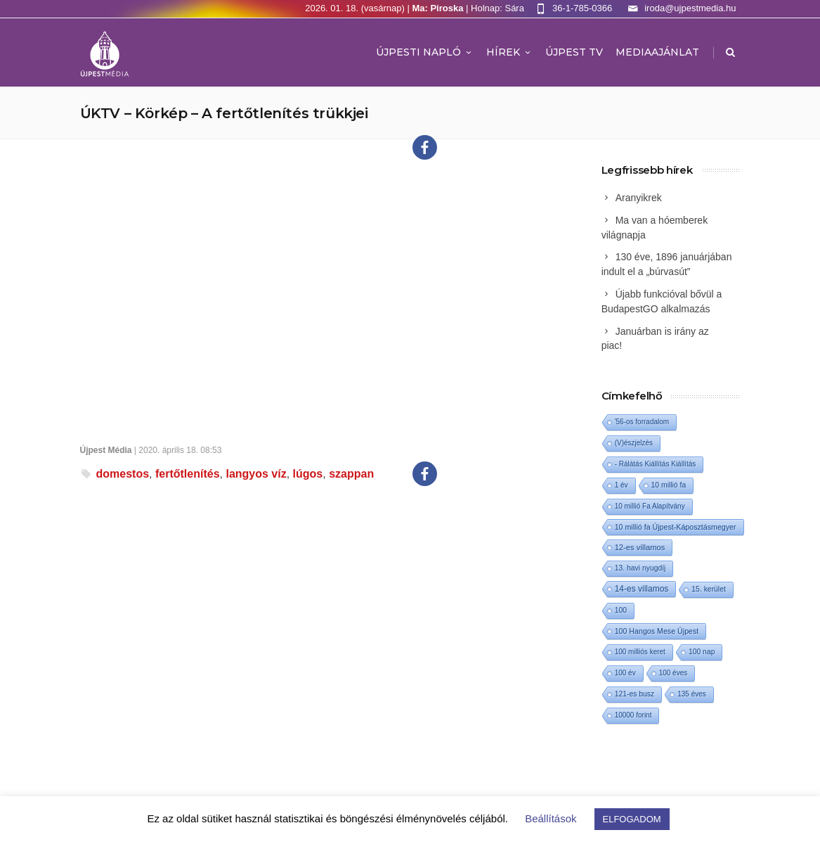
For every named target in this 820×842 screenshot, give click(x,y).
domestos (123, 474)
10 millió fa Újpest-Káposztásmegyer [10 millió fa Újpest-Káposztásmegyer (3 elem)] (675, 527)
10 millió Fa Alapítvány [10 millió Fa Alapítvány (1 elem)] (650, 506)
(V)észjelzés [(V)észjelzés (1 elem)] (634, 443)
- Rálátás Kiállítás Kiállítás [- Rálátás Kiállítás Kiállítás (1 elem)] (655, 464)
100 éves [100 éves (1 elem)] (673, 673)
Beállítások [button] (550, 818)
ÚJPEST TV (574, 52)
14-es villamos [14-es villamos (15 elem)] (642, 589)
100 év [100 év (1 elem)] (625, 673)
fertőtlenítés (187, 474)
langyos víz (256, 474)
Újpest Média (106, 450)
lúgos (308, 474)
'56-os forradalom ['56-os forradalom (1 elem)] (642, 422)
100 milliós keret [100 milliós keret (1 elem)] (640, 652)
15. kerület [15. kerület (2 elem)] (708, 589)
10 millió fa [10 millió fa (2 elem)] (668, 485)
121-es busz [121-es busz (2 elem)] (635, 694)
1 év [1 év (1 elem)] (621, 485)
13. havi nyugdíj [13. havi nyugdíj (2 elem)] (640, 568)
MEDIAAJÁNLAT (657, 52)
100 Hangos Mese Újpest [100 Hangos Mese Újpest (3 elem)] (657, 631)
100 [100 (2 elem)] (621, 610)
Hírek (509, 52)
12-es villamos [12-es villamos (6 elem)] (640, 547)
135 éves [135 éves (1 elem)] (691, 694)
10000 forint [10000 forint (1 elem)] (633, 715)
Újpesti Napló (425, 52)
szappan (351, 474)
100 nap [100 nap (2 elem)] (702, 652)
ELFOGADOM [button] (632, 819)
